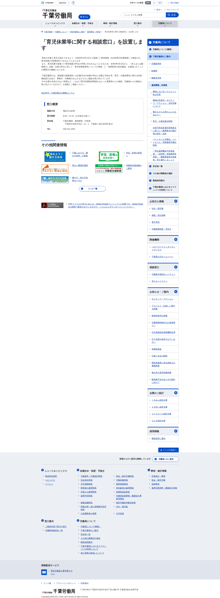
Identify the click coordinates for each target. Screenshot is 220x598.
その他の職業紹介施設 (162, 173)
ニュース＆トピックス (56, 470)
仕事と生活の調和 (159, 356)
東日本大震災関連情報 (161, 373)
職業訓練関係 (86, 501)
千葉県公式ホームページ (162, 257)
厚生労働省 (174, 3)
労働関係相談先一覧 (54, 528)
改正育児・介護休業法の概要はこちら (58, 93)
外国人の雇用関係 (88, 491)
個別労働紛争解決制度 (126, 501)
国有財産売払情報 (159, 316)
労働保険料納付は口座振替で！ (163, 324)
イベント (49, 483)
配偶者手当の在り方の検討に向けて (163, 381)
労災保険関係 (86, 483)
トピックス (50, 479)
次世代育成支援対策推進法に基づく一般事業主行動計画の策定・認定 (164, 131)
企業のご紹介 (163, 393)
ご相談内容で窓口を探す (56, 524)
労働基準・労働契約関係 (91, 475)
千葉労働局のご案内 (161, 56)
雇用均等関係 (86, 495)
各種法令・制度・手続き (93, 470)
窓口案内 (49, 519)
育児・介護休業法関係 (162, 121)
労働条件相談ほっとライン (163, 275)
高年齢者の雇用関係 (125, 487)
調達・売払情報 (158, 215)
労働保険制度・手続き (161, 229)
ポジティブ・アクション (162, 299)
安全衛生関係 (86, 479)
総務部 (154, 71)
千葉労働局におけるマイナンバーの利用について (164, 188)
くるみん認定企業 (159, 401)
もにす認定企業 (158, 421)
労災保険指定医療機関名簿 (163, 333)
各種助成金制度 (123, 491)
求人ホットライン (159, 281)
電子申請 (156, 222)
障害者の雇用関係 (88, 487)
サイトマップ (173, 10)
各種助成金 (156, 349)
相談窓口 (163, 267)
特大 (160, 3)
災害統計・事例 (158, 475)
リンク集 (47, 581)
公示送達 (120, 512)
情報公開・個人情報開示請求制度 (93, 507)
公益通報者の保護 (88, 512)
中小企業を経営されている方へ (163, 341)
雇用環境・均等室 (159, 85)
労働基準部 (156, 64)
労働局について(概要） (163, 49)
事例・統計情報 (159, 470)
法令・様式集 (157, 208)
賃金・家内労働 (158, 479)
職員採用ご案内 (158, 439)
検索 (173, 15)
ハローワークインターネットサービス (163, 248)
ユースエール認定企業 (161, 414)
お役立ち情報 (163, 201)
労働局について (161, 42)
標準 (148, 3)
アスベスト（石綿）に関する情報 (163, 307)
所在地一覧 (158, 166)
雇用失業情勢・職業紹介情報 (164, 487)
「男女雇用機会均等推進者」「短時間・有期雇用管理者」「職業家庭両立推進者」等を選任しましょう (164, 155)
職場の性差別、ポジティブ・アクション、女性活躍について (164, 103)
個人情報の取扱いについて (92, 550)
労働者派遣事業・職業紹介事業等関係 (129, 496)
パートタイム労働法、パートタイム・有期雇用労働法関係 (164, 142)
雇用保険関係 (122, 483)
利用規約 (85, 581)
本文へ (159, 10)
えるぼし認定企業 (159, 408)
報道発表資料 (51, 475)
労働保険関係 (122, 479)
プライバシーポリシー (66, 581)
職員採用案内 (159, 180)
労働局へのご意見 (166, 459)
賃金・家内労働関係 (125, 475)
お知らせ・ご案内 (163, 292)
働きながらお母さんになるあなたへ (164, 113)
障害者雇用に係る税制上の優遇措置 (163, 364)
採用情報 (163, 431)
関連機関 (163, 239)
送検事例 (155, 483)
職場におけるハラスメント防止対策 (164, 93)
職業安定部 (156, 78)
